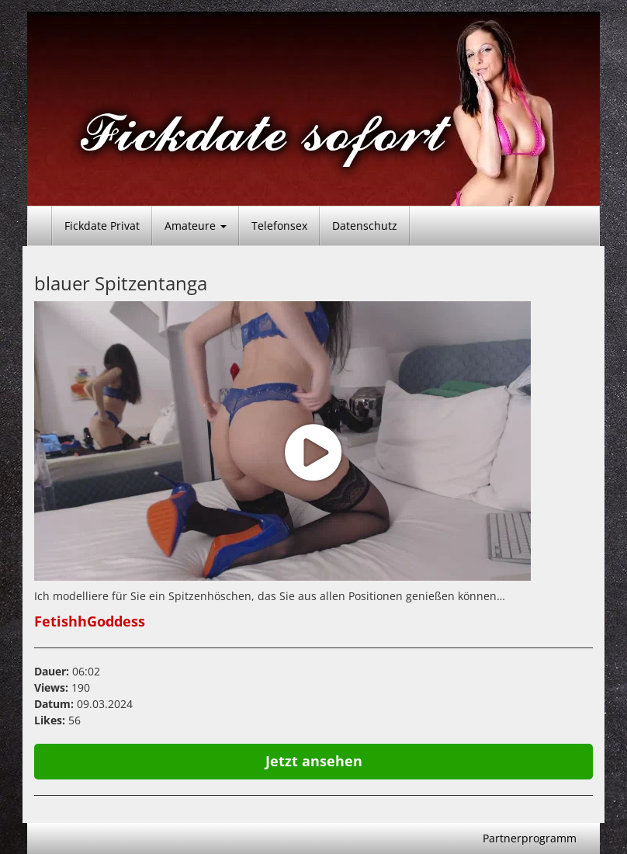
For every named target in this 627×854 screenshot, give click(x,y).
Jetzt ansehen (313, 761)
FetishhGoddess (89, 621)
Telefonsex (279, 225)
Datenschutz (364, 225)
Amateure (196, 225)
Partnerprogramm (530, 838)
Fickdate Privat (102, 225)
